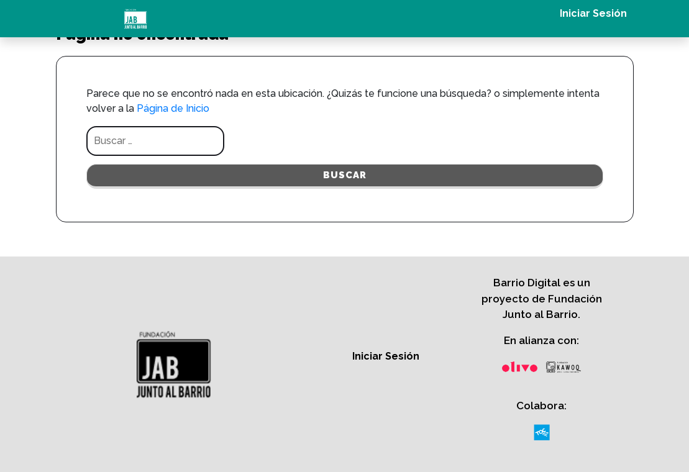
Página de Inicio (173, 108)
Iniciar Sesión (593, 13)
